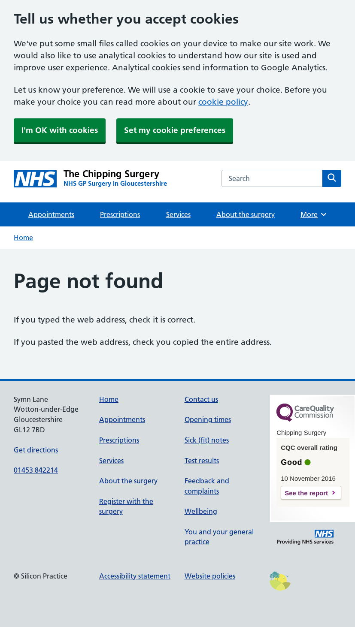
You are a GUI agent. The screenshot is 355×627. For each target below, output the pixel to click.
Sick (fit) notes (207, 440)
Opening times (208, 419)
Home (23, 237)
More (314, 214)
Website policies (210, 576)
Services (178, 214)
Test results (202, 460)
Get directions (36, 450)
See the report (306, 493)
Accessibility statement (134, 576)
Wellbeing (201, 511)
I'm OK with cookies (59, 130)
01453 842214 (36, 470)
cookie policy (223, 102)
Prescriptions (120, 214)
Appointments (51, 214)
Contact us (201, 399)
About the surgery (245, 214)
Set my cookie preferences (174, 130)
